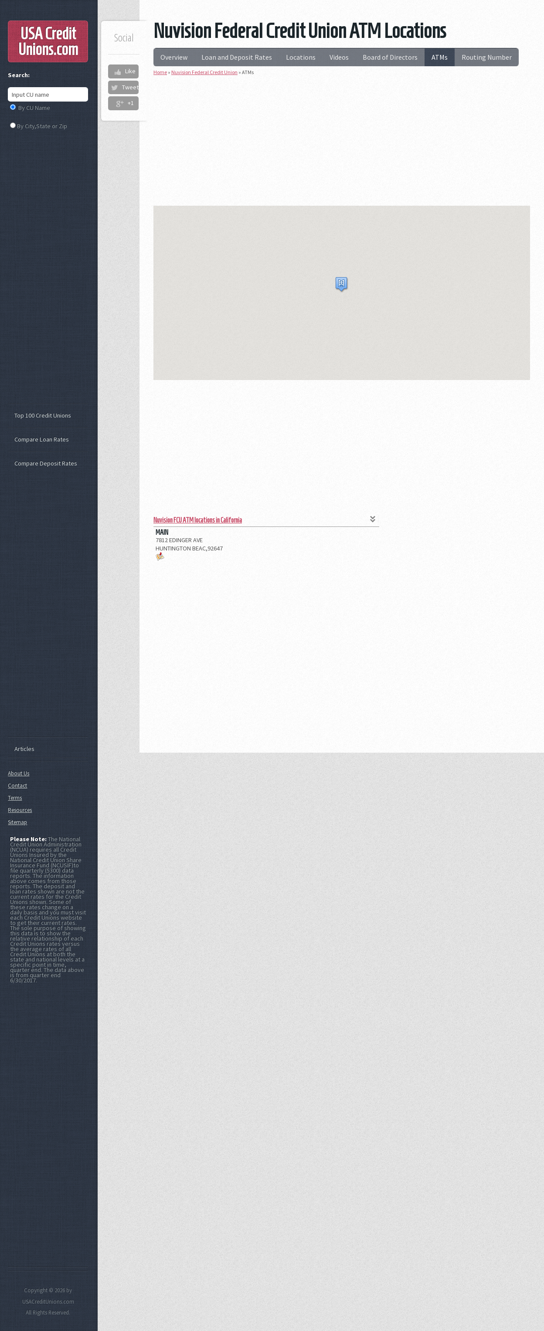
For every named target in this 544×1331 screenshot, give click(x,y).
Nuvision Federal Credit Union (204, 72)
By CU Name (34, 108)
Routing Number (487, 57)
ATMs (440, 57)
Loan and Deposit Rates (236, 57)
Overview (173, 57)
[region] (341, 293)
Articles (24, 749)
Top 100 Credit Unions (42, 415)
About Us (18, 773)
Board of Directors (390, 57)
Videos (339, 57)
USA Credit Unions (48, 41)
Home (160, 72)
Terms (15, 797)
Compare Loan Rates (41, 439)
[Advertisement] (341, 145)
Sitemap (17, 822)
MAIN (162, 532)
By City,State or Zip (42, 126)
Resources (20, 810)
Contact (17, 785)
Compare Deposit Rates (45, 463)
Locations (301, 57)
